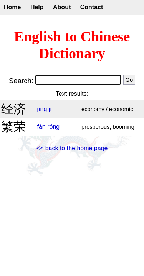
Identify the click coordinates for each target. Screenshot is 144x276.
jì (50, 109)
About (62, 7)
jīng (42, 109)
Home (12, 7)
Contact (91, 7)
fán (41, 126)
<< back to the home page (72, 148)
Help (37, 7)
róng (53, 126)
